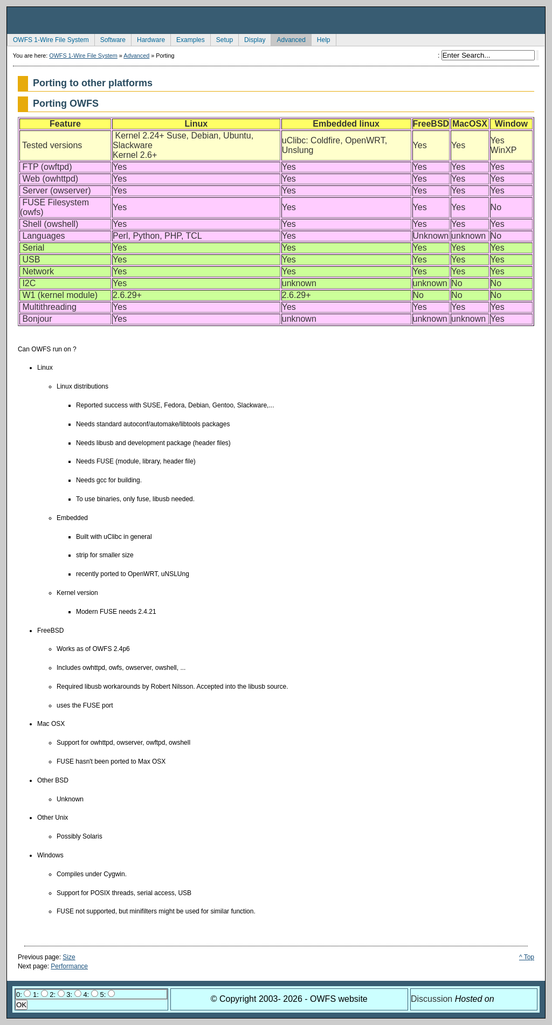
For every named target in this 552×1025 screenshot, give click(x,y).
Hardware (148, 39)
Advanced (288, 39)
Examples (187, 39)
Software (110, 39)
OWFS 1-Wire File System (48, 39)
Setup (221, 39)
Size (69, 957)
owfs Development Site (276, 20)
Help (320, 39)
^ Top (526, 957)
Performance (69, 966)
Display (251, 39)
